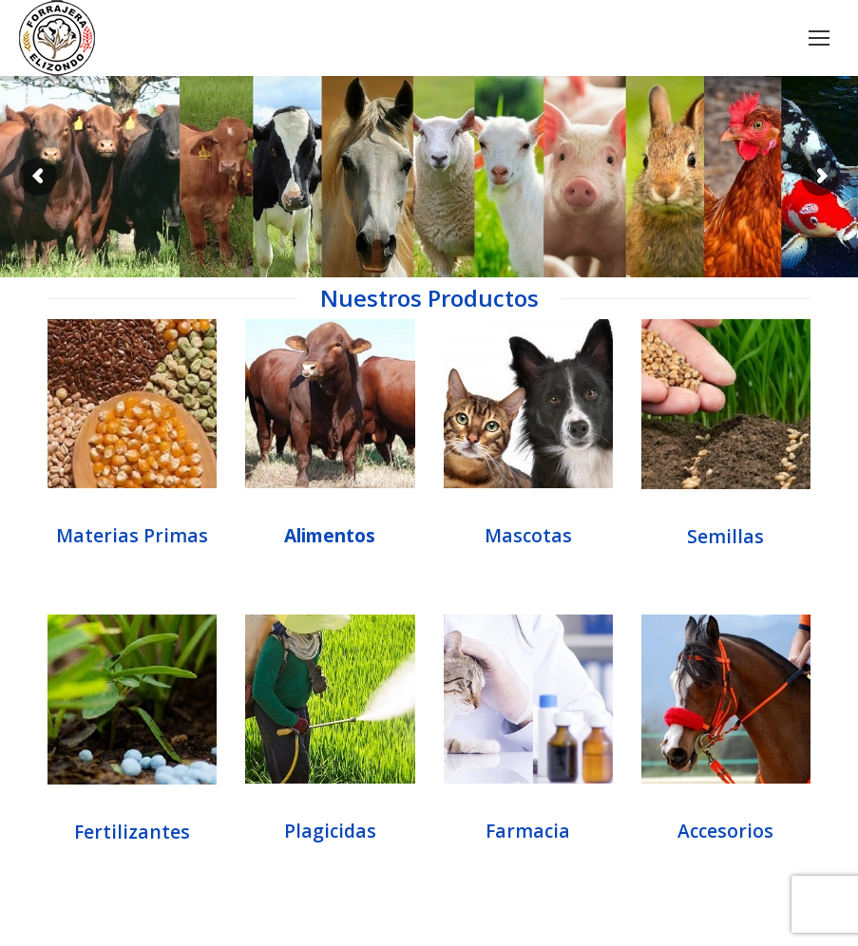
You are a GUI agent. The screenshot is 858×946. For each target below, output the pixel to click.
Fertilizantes (132, 831)
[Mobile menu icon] (819, 38)
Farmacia (528, 830)
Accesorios (725, 830)
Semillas (725, 536)
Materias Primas (132, 535)
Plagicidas (330, 830)
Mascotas (528, 535)
